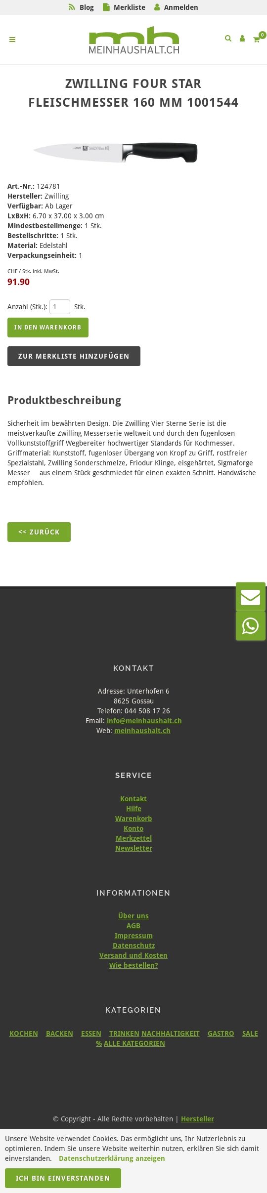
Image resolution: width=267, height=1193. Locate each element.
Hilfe (133, 809)
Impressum (134, 936)
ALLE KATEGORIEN (134, 1043)
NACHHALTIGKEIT (170, 1033)
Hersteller (197, 1119)
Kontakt (133, 799)
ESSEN (91, 1033)
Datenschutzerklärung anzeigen (112, 1158)
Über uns (133, 916)
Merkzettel (134, 838)
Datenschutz (134, 945)
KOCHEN (23, 1033)
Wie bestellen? (133, 965)
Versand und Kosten (133, 955)
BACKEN (59, 1033)
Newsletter (133, 848)
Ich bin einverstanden (63, 1178)
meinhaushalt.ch (142, 731)
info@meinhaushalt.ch (144, 721)
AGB (133, 926)
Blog (87, 7)
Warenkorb (133, 819)
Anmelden (181, 7)
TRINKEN (124, 1033)
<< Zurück (39, 532)
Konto (133, 828)
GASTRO (221, 1033)
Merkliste (129, 7)
